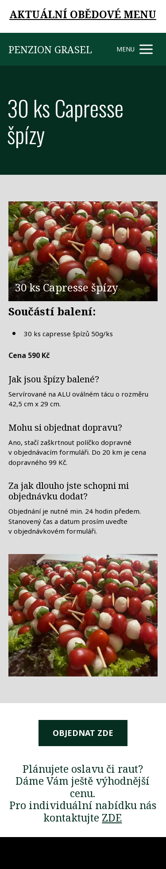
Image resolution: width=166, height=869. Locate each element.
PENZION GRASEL (50, 49)
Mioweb (147, 853)
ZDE (112, 817)
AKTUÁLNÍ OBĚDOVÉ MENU (82, 14)
